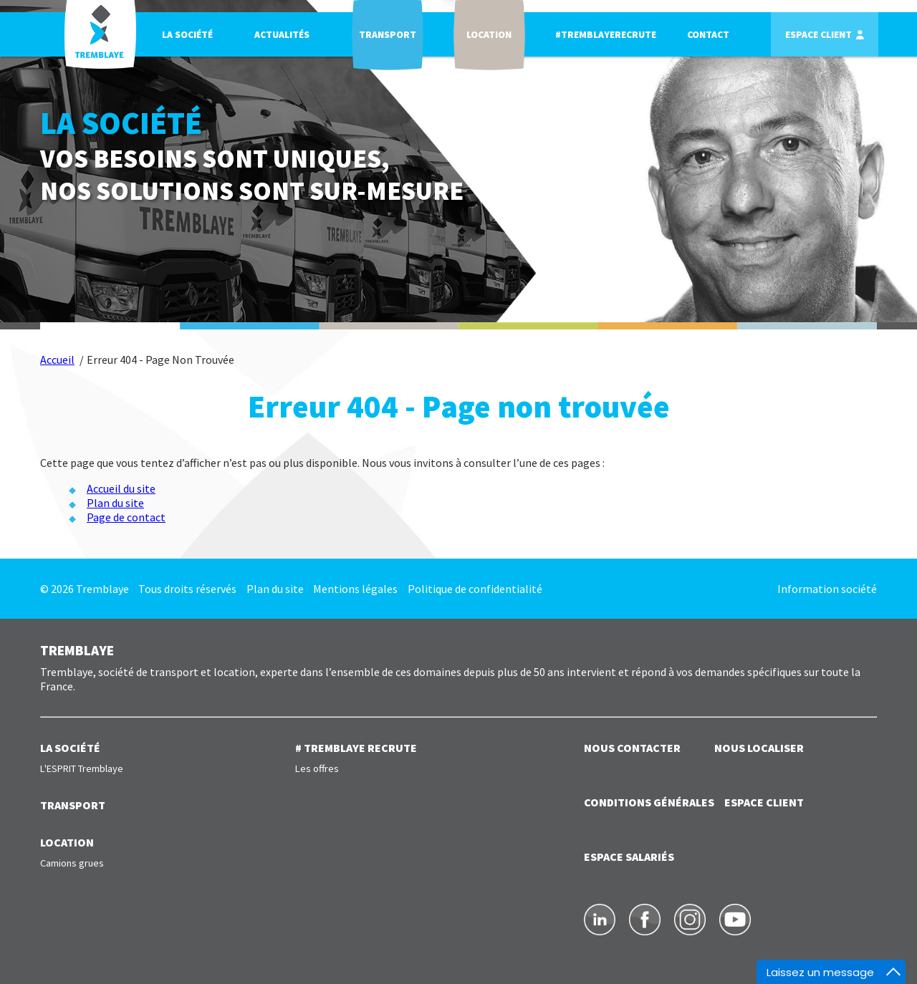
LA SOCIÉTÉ (70, 748)
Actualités (281, 35)
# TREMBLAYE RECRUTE (356, 748)
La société (187, 35)
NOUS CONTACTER (632, 748)
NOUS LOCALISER (759, 748)
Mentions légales (355, 589)
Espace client (818, 35)
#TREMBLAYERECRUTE (605, 35)
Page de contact (126, 517)
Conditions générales (649, 802)
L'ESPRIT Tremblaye (81, 768)
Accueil (57, 359)
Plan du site (115, 503)
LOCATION (67, 842)
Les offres (317, 768)
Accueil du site (121, 488)
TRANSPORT (72, 805)
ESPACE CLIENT (764, 802)
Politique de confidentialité (475, 589)
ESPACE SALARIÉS (629, 856)
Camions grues (72, 863)
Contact (708, 35)
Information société (827, 589)
